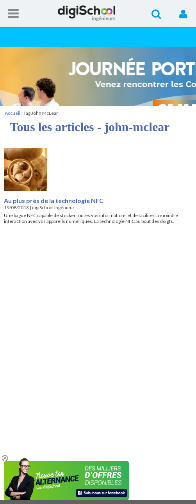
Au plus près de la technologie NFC (53, 200)
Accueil (98, 13)
